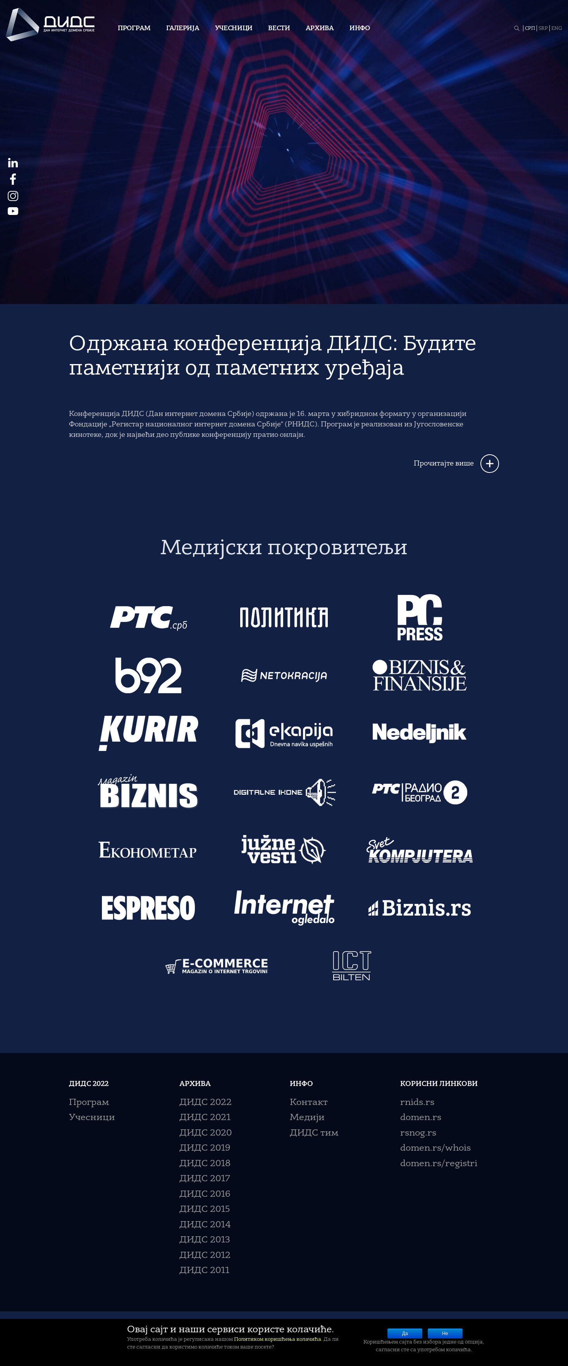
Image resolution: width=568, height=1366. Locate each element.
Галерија (183, 29)
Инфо (359, 29)
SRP (543, 28)
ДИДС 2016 (204, 1194)
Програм (134, 29)
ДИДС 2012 (205, 1255)
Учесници (234, 29)
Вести (279, 29)
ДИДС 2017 (204, 1179)
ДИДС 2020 (205, 1133)
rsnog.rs (418, 1133)
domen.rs (420, 1117)
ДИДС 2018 (205, 1164)
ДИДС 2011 (204, 1270)
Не (445, 1333)
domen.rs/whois (435, 1148)
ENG (556, 28)
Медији (307, 1117)
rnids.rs (417, 1102)
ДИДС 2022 (205, 1102)
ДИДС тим (314, 1133)
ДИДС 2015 (204, 1209)
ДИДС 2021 (205, 1117)
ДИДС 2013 (204, 1240)
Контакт (309, 1102)
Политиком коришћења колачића (277, 1339)
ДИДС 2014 (205, 1225)
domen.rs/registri (438, 1164)
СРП (530, 28)
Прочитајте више (444, 463)
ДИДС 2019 (204, 1148)
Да (405, 1333)
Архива (320, 29)
